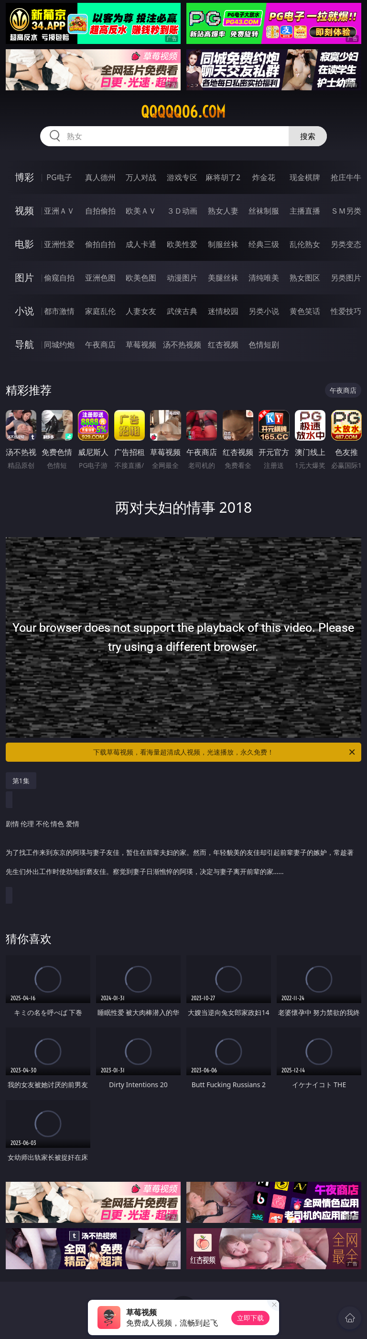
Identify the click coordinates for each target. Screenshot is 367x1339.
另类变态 (346, 244)
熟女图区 (305, 277)
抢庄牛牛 (346, 177)
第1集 (21, 780)
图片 (24, 277)
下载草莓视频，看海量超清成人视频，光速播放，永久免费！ (224, 752)
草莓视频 (141, 344)
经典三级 (263, 244)
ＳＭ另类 (346, 210)
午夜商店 (100, 344)
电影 (24, 244)
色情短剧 (263, 344)
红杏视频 (223, 344)
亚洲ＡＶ (59, 210)
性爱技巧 (346, 311)
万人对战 (141, 177)
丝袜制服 (263, 210)
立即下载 (250, 1317)
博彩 (24, 177)
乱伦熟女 (305, 244)
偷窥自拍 (59, 277)
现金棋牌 (305, 177)
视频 (24, 210)
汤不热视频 (182, 344)
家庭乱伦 (100, 311)
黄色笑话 (305, 311)
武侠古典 (182, 311)
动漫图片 (182, 277)
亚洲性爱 (59, 244)
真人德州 (100, 177)
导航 (24, 344)
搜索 (307, 136)
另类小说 (263, 311)
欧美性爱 (182, 244)
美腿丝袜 (223, 277)
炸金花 (263, 177)
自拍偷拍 (100, 210)
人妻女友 (141, 311)
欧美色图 (141, 277)
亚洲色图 (100, 277)
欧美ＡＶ (141, 210)
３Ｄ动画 (182, 210)
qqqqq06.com (183, 111)
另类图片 (346, 277)
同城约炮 (59, 344)
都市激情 (59, 311)
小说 (24, 310)
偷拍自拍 (100, 244)
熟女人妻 (223, 210)
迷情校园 (223, 311)
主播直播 (305, 210)
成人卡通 (141, 244)
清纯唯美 (263, 277)
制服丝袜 (223, 244)
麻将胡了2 (222, 177)
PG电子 (59, 177)
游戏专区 (182, 177)
